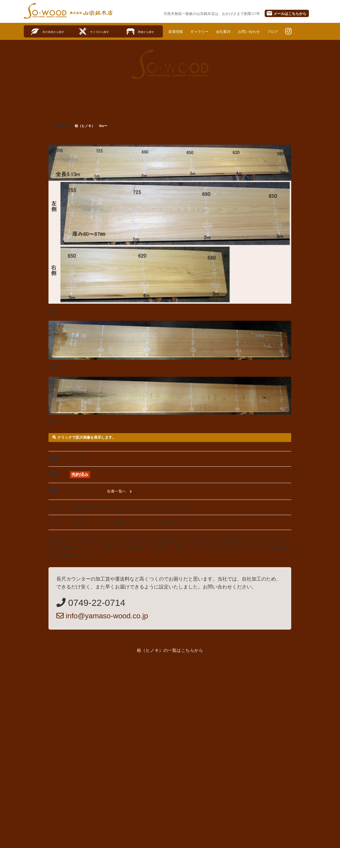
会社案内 (230, 31)
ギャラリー (203, 31)
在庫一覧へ (120, 491)
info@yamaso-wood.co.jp (102, 616)
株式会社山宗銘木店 (91, 13)
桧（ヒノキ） (85, 126)
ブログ (286, 31)
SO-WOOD (45, 11)
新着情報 (177, 31)
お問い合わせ (259, 31)
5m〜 (103, 126)
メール (286, 13)
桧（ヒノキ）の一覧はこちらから (170, 650)
